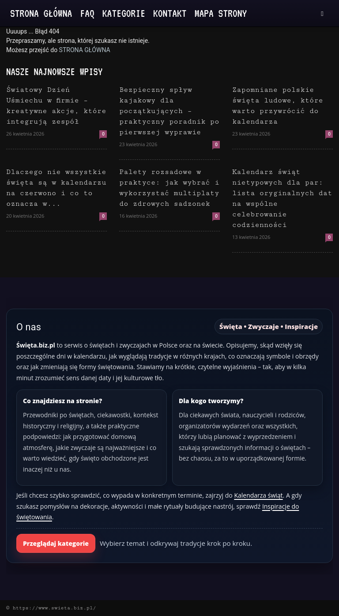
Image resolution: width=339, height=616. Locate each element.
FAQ (87, 13)
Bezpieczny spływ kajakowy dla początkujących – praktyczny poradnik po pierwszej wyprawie (169, 111)
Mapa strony (221, 13)
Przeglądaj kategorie (56, 543)
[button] (322, 13)
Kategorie (123, 13)
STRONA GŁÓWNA (84, 49)
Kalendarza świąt (258, 495)
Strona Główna (41, 13)
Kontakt (170, 13)
